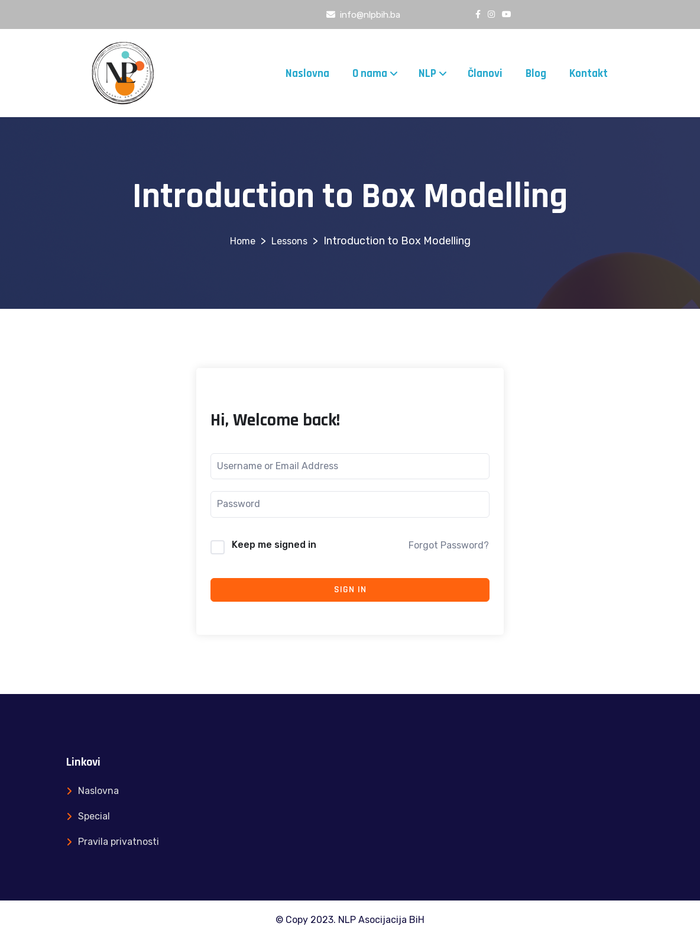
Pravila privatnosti (118, 841)
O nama (369, 73)
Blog (536, 73)
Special (94, 816)
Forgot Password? (449, 545)
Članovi (485, 73)
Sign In (350, 589)
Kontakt (588, 73)
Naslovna (307, 73)
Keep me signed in (274, 544)
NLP (427, 73)
